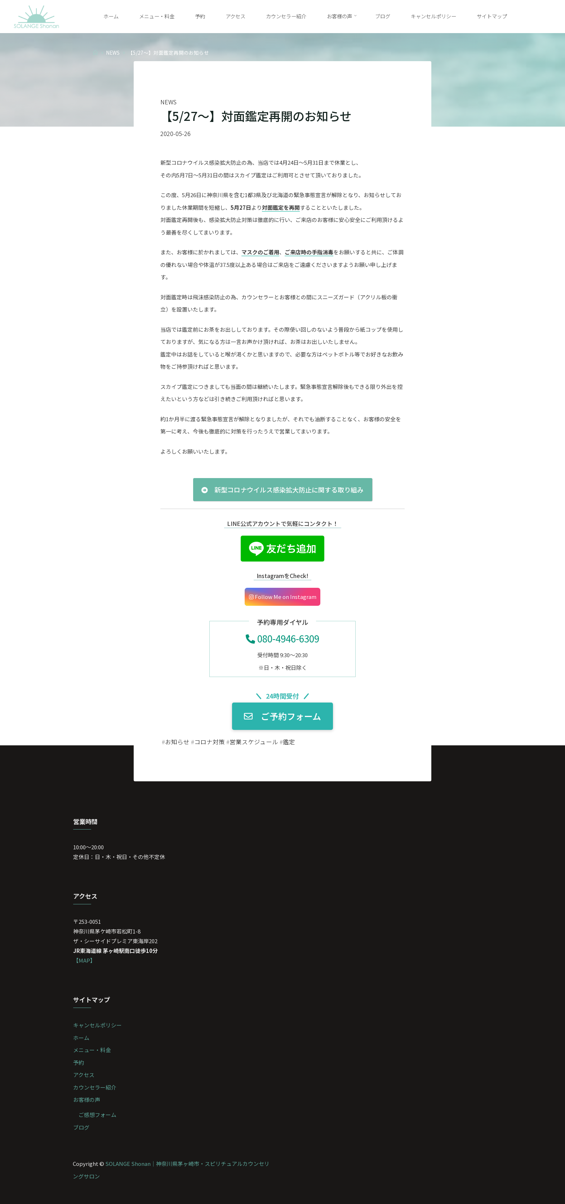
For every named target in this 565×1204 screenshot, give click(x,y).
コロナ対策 (209, 741)
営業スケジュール (254, 741)
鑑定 (289, 741)
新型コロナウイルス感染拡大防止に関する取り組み (282, 490)
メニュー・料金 (92, 1050)
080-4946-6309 (282, 638)
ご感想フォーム (97, 1114)
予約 (78, 1062)
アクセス (83, 1074)
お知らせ (177, 741)
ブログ (81, 1127)
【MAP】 (84, 960)
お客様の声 (86, 1099)
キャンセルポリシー (97, 1025)
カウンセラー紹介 (94, 1087)
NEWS (113, 52)
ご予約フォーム (282, 716)
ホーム (81, 1037)
